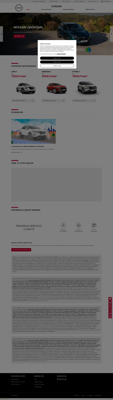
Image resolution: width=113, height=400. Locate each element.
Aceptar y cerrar (57, 58)
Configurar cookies (57, 65)
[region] (57, 54)
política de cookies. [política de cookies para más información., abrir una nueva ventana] (61, 54)
